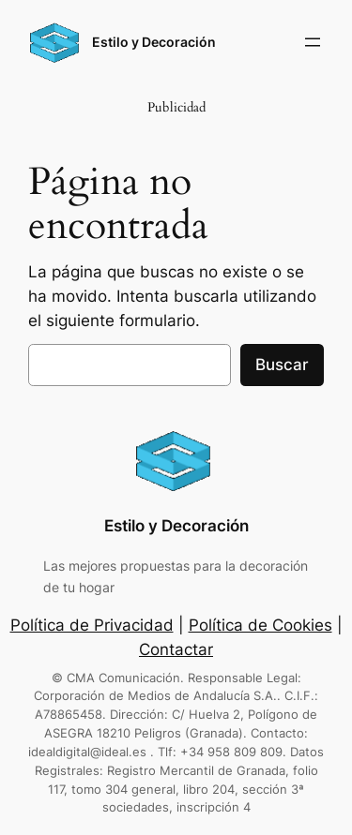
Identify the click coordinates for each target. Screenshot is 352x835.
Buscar (282, 364)
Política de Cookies (260, 625)
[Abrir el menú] (312, 42)
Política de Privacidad (92, 625)
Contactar (176, 649)
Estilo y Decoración (154, 42)
